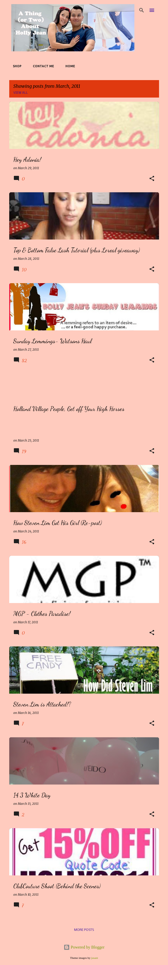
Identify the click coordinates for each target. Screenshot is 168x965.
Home (69, 66)
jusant (94, 957)
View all (20, 92)
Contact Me (42, 66)
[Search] (142, 10)
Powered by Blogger (84, 947)
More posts (84, 930)
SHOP (15, 66)
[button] (152, 178)
